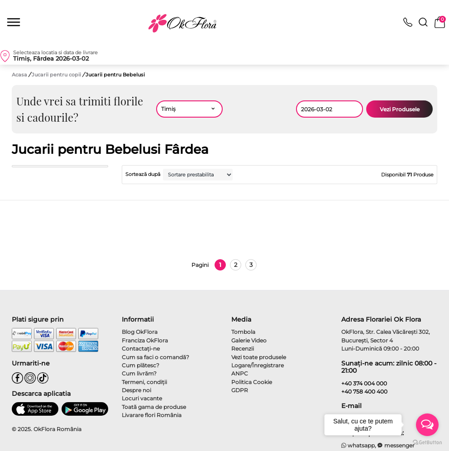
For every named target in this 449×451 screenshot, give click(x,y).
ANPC (239, 373)
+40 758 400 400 (364, 391)
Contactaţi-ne (141, 348)
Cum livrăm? (139, 373)
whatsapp (358, 445)
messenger (396, 445)
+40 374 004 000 (364, 383)
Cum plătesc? (140, 365)
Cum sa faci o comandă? (155, 357)
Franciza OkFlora (145, 340)
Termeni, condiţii (144, 382)
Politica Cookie (251, 382)
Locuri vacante (142, 398)
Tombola (243, 331)
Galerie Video (249, 340)
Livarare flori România (152, 415)
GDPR (239, 390)
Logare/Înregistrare (257, 365)
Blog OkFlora (140, 331)
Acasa (19, 74)
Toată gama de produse (154, 407)
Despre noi (136, 390)
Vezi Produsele (400, 109)
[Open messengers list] (427, 424)
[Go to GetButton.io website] (427, 442)
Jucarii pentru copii (57, 74)
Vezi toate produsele (258, 357)
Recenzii (242, 348)
